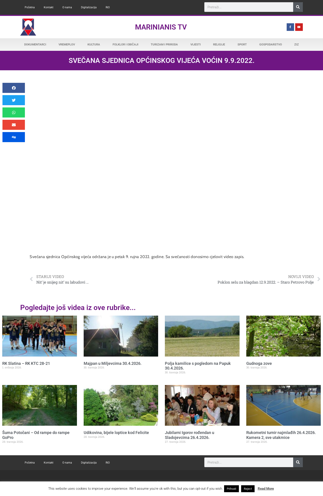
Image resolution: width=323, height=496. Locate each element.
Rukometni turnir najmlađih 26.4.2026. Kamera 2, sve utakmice (281, 435)
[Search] (298, 7)
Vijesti (195, 44)
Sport (242, 44)
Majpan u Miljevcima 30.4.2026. (113, 363)
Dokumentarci (35, 44)
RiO (108, 7)
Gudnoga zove (259, 363)
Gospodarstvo (270, 44)
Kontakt (48, 7)
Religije (219, 44)
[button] (13, 88)
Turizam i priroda (164, 44)
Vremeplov (67, 44)
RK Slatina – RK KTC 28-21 (26, 363)
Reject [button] (248, 488)
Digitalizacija (89, 7)
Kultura (93, 44)
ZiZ (296, 44)
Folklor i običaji (125, 44)
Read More (266, 489)
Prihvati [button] (231, 488)
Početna (30, 7)
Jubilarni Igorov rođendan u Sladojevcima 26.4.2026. (189, 435)
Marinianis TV (161, 27)
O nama (67, 7)
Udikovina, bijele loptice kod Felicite (116, 432)
